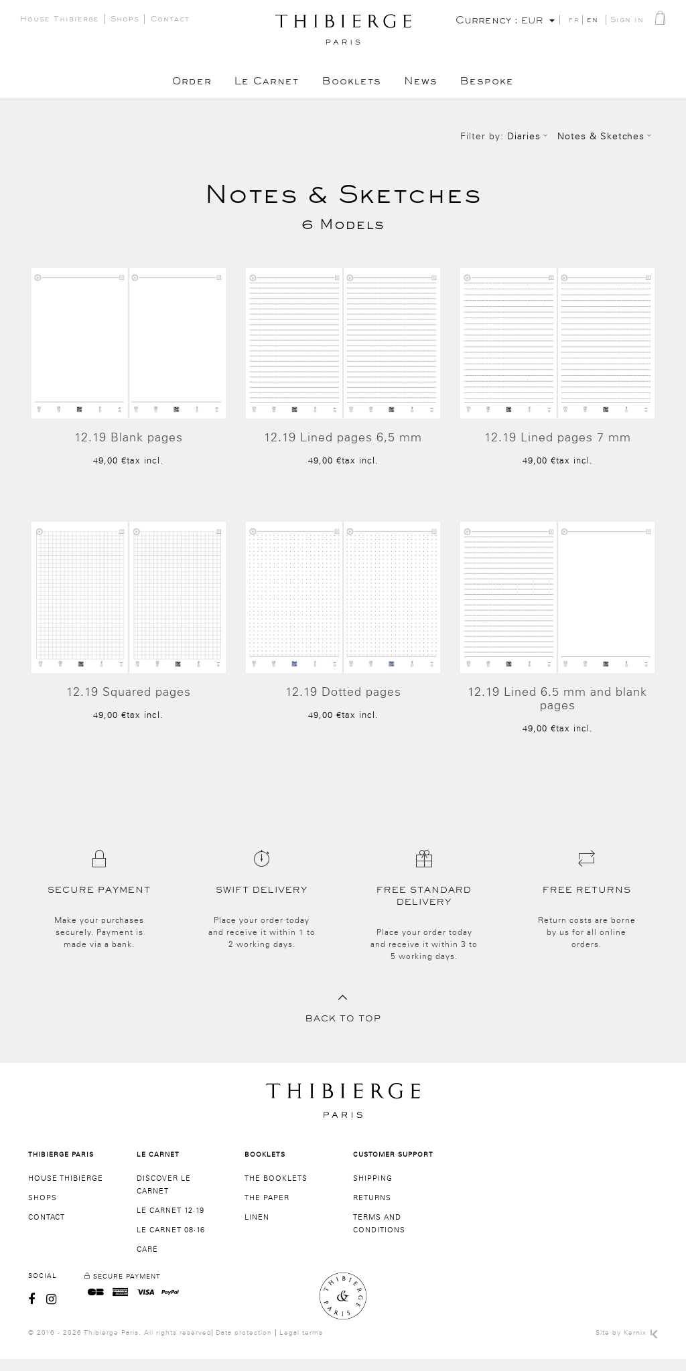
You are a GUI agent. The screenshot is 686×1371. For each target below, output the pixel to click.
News (424, 83)
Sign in (627, 21)
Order (184, 83)
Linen (257, 1229)
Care (147, 1261)
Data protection (244, 1345)
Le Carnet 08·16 (171, 1242)
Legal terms (301, 1345)
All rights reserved (178, 1345)
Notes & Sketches (606, 136)
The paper (267, 1210)
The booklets (276, 1190)
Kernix (641, 1345)
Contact (170, 20)
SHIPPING (373, 1190)
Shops (125, 20)
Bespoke (495, 83)
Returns (372, 1210)
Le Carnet (263, 83)
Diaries (529, 136)
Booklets (351, 83)
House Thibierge (59, 20)
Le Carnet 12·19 (170, 1222)
